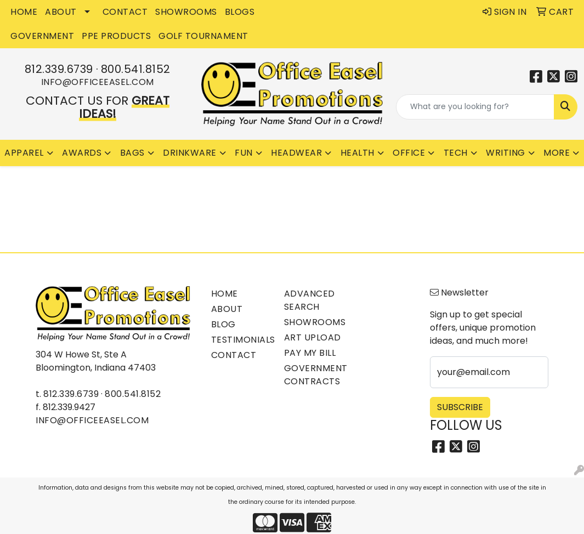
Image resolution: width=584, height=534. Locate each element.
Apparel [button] (24, 152)
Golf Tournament (203, 36)
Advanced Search (309, 300)
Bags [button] (132, 152)
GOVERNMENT (42, 36)
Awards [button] (81, 152)
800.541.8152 (136, 69)
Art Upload (312, 337)
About (227, 309)
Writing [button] (505, 152)
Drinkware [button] (190, 152)
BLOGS (240, 11)
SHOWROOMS (186, 11)
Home (224, 293)
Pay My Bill (310, 352)
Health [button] (358, 152)
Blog (223, 324)
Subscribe (460, 407)
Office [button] (409, 152)
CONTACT (125, 11)
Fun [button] (244, 152)
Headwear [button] (296, 152)
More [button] (556, 152)
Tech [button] (456, 152)
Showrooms (314, 322)
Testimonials (241, 339)
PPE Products (116, 36)
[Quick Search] (475, 107)
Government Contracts (314, 375)
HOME (23, 11)
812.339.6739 (59, 69)
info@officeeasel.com (97, 82)
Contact (234, 355)
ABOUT (61, 11)
